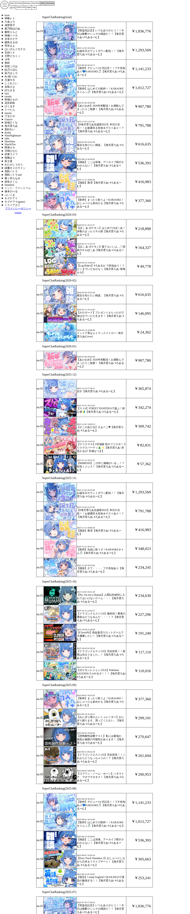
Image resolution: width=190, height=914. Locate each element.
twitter (18, 212)
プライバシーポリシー (18, 208)
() (18, 3)
